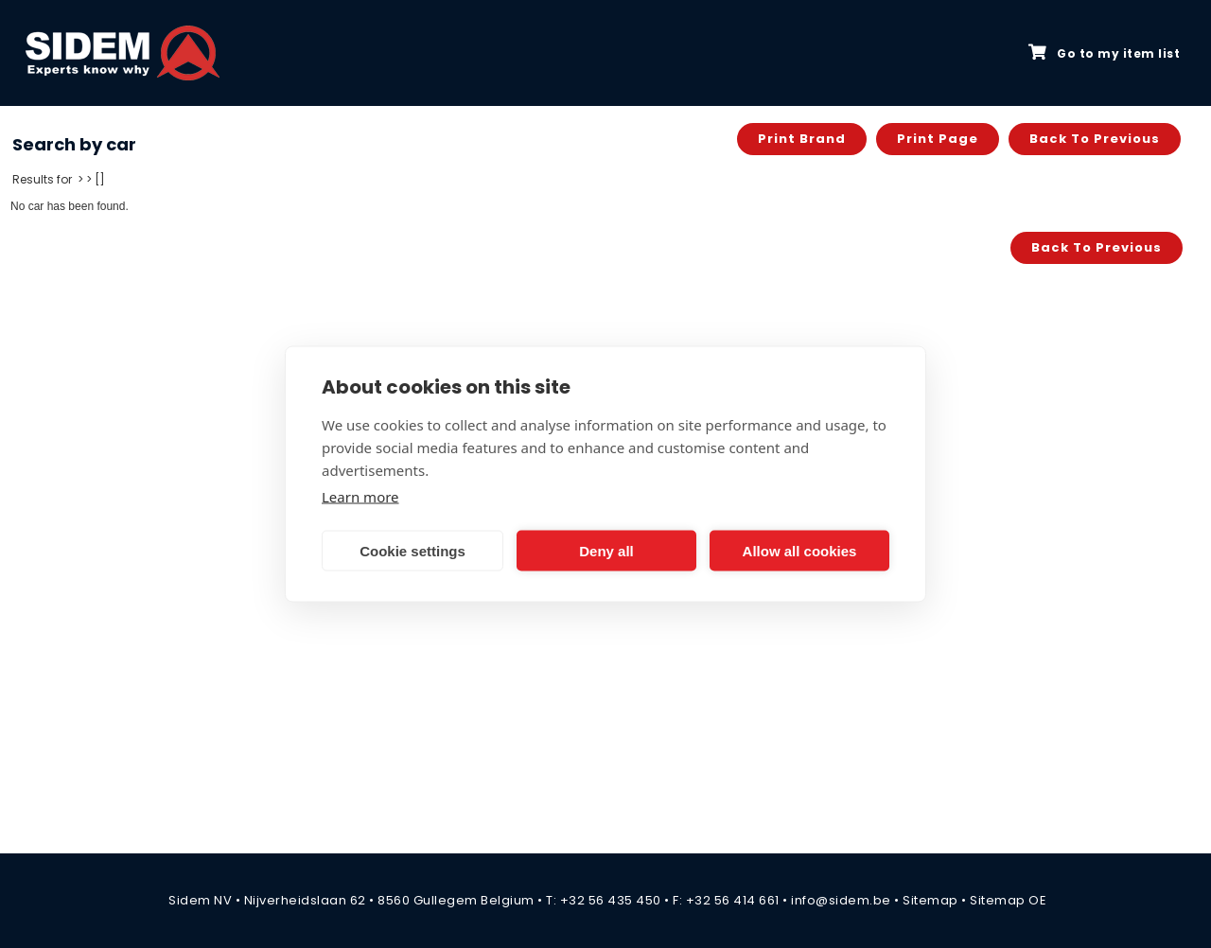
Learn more (360, 496)
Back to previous (1094, 139)
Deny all (606, 550)
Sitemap (930, 900)
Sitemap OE (1008, 900)
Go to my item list (1104, 52)
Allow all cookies (800, 550)
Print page (937, 139)
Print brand (802, 139)
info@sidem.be (841, 900)
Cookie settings (412, 550)
